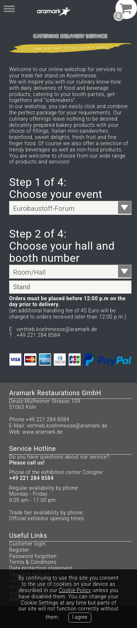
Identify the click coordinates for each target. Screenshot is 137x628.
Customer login (27, 544)
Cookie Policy (75, 590)
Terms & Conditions (32, 562)
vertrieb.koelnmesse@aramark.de (67, 426)
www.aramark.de (42, 432)
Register (19, 550)
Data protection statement (40, 568)
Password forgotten (33, 556)
